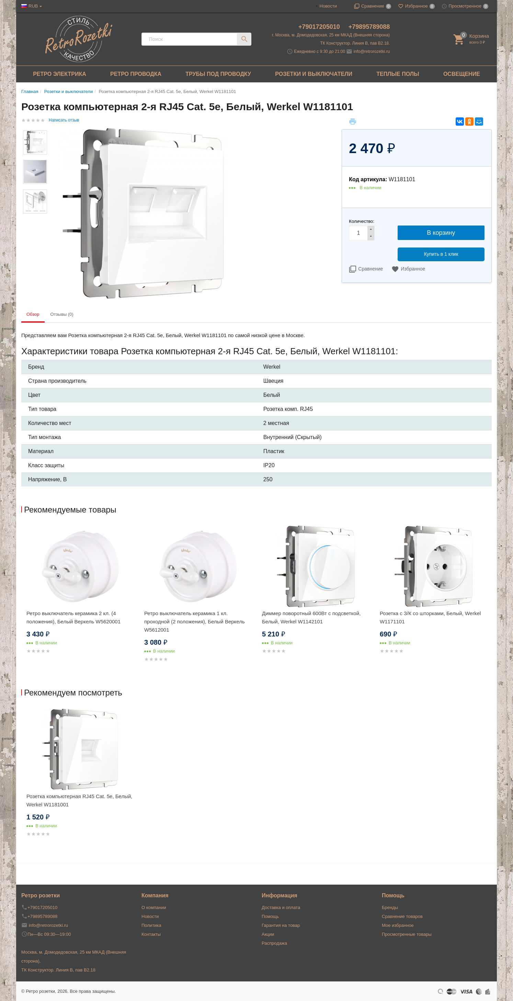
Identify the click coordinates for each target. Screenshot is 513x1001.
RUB (33, 6)
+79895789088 (369, 26)
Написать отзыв (64, 120)
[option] (80, 598)
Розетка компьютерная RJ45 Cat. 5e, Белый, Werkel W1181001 (79, 800)
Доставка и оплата (281, 907)
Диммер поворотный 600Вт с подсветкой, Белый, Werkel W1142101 (311, 617)
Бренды (390, 907)
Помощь (270, 916)
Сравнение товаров (402, 916)
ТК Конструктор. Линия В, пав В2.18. (355, 43)
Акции (268, 934)
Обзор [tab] (32, 314)
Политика (151, 925)
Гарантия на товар (281, 925)
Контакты (151, 934)
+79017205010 (320, 26)
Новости (328, 6)
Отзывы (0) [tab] (61, 314)
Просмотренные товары (407, 934)
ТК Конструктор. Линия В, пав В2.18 (58, 970)
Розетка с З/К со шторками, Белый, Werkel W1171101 (430, 617)
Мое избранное (398, 925)
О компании (153, 907)
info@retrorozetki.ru (372, 51)
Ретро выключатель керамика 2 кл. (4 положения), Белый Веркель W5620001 (73, 617)
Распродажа (274, 943)
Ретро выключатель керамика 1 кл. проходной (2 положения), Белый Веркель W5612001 (194, 621)
